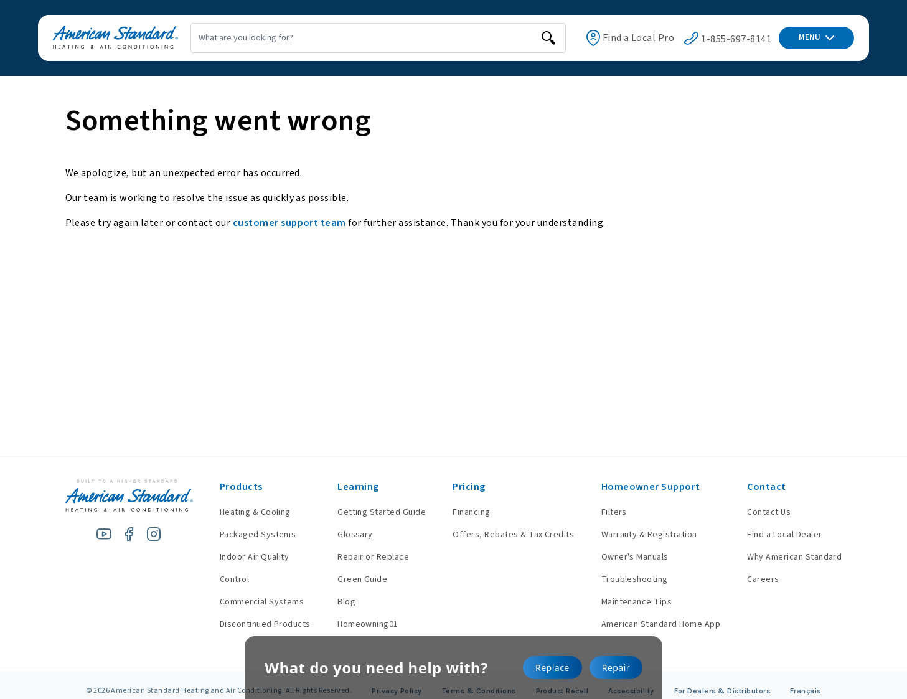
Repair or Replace (364, 557)
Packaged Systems (245, 534)
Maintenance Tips (633, 602)
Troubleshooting (631, 579)
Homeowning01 (358, 624)
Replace (552, 667)
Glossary (346, 534)
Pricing (462, 487)
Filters (611, 512)
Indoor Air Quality (242, 557)
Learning (349, 487)
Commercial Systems (249, 602)
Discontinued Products (252, 624)
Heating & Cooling (242, 512)
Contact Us (769, 512)
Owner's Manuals (631, 557)
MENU (816, 37)
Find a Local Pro (619, 38)
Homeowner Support (647, 487)
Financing (465, 512)
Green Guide (353, 579)
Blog (337, 602)
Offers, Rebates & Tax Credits (507, 534)
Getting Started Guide (372, 512)
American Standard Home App (657, 624)
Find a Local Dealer (784, 534)
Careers (763, 579)
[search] (518, 38)
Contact (766, 487)
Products (228, 487)
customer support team (289, 223)
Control (222, 579)
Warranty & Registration (646, 534)
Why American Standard (794, 557)
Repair (616, 667)
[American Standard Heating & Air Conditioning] (100, 38)
